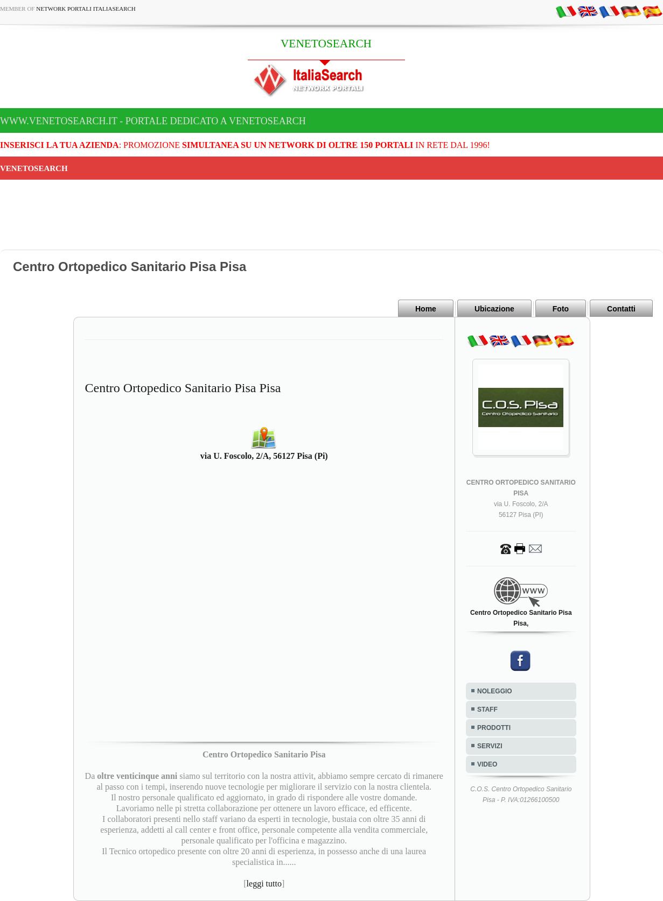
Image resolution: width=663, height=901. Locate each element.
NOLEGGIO (494, 691)
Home (425, 308)
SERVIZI (489, 746)
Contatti (621, 308)
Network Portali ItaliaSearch (86, 8)
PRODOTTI (494, 728)
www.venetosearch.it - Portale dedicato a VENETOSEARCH (153, 121)
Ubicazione (494, 308)
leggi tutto (264, 883)
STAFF (487, 709)
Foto (561, 308)
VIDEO (487, 764)
